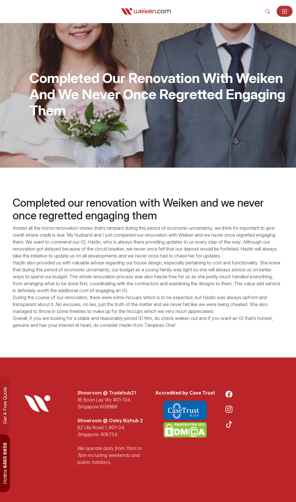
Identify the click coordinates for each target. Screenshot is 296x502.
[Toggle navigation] (285, 11)
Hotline (5, 463)
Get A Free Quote (5, 405)
